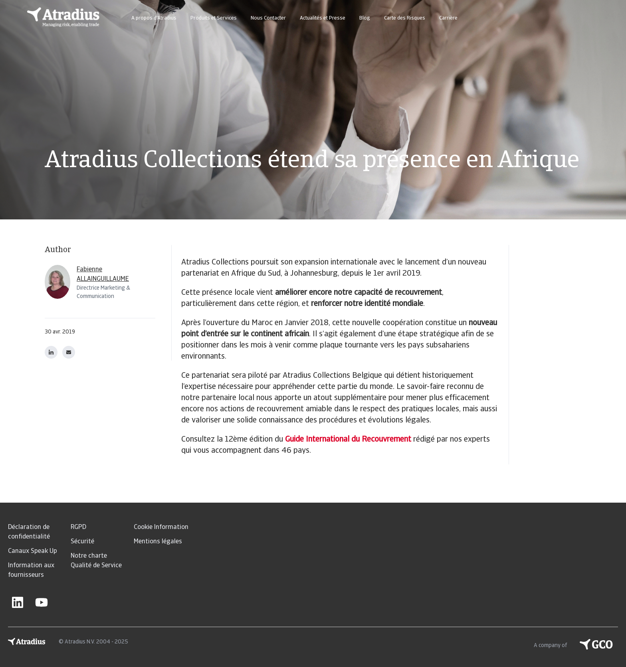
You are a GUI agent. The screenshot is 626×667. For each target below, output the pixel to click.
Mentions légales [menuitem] (158, 542)
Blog (364, 18)
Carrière (448, 18)
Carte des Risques (404, 18)
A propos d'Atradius (153, 18)
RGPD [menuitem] (78, 527)
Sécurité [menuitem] (82, 542)
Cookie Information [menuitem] (161, 527)
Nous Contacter (268, 18)
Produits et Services (213, 18)
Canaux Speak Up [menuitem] (32, 551)
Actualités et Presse (322, 18)
